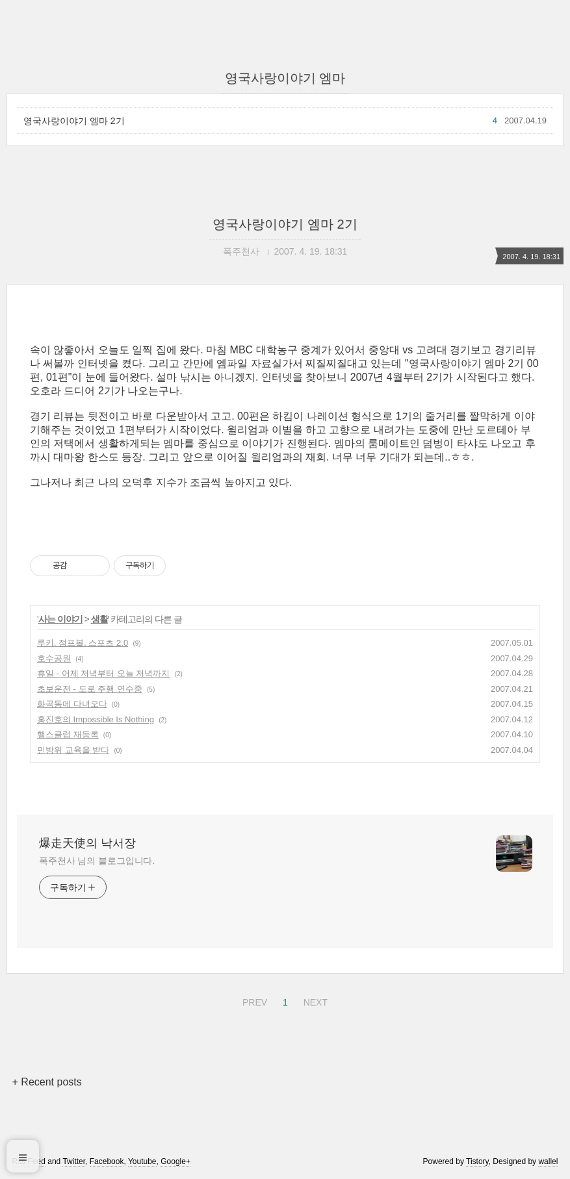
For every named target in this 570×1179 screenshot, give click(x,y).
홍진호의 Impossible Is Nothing (95, 719)
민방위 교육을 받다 (73, 750)
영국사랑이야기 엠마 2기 (74, 121)
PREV (253, 1000)
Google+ (175, 1161)
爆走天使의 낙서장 (87, 843)
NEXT (314, 1000)
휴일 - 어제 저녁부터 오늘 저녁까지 (103, 673)
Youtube (142, 1161)
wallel (548, 1161)
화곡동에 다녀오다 (72, 704)
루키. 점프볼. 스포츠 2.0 (82, 643)
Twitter (73, 1161)
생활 (99, 619)
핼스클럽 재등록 (68, 734)
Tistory (477, 1161)
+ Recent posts (47, 1081)
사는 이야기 (60, 619)
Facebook (107, 1161)
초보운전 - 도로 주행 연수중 (89, 689)
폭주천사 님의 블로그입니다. (97, 861)
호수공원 (54, 658)
